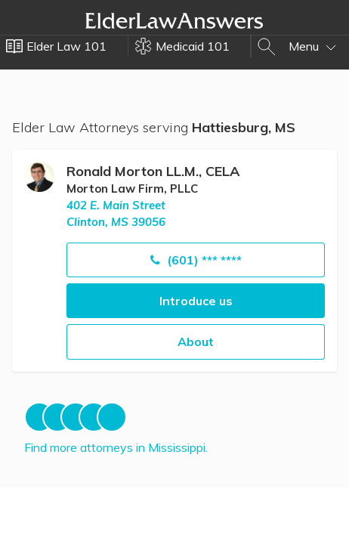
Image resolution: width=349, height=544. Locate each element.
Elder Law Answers (174, 20)
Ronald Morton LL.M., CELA (152, 171)
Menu (312, 46)
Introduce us (196, 300)
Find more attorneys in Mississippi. (116, 447)
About (196, 341)
